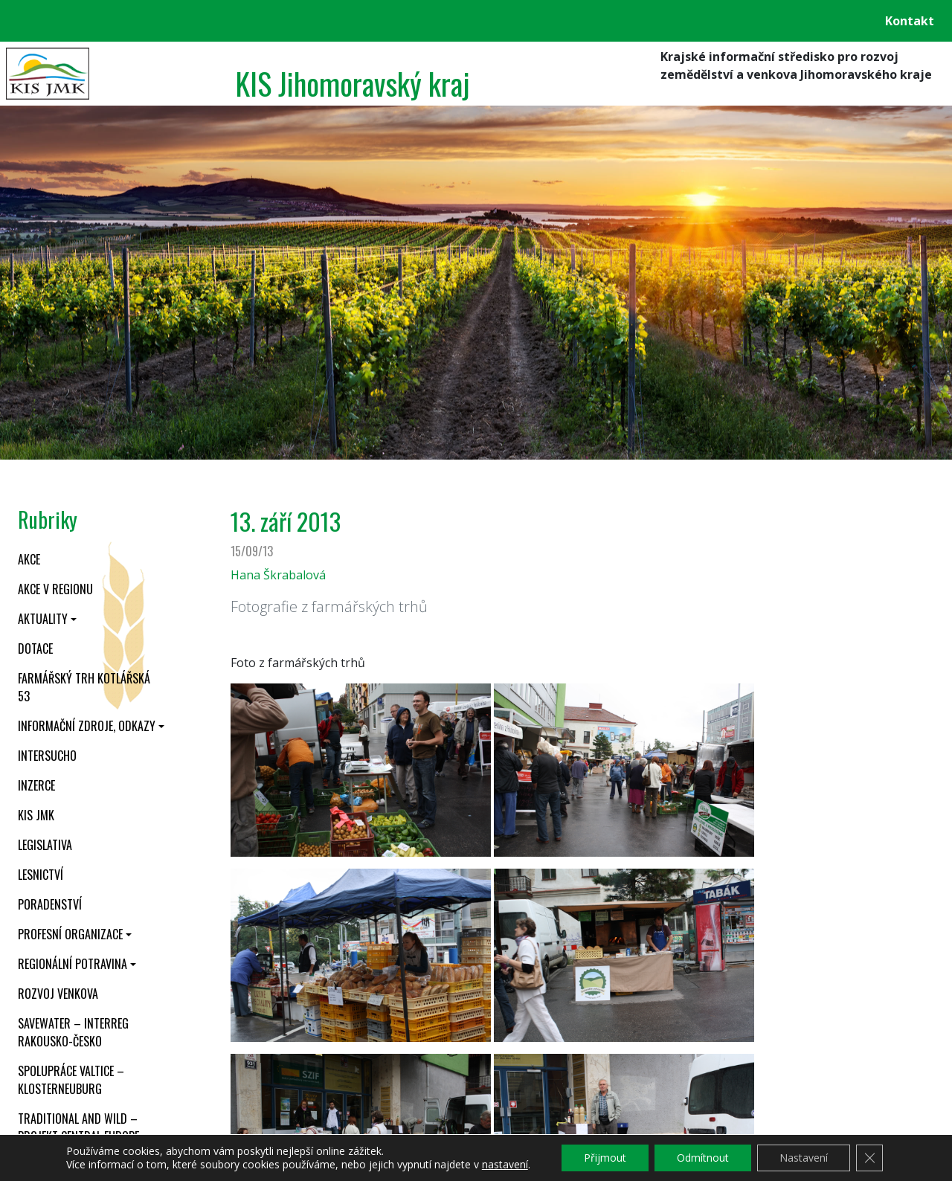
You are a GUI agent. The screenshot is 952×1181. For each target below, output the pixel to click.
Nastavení (803, 1158)
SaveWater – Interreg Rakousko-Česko (73, 1032)
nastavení (505, 1164)
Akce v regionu (55, 589)
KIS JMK (36, 815)
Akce (29, 559)
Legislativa (45, 845)
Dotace (35, 648)
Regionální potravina (72, 964)
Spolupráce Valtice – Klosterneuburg (71, 1080)
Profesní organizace (70, 934)
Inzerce (36, 785)
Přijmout (605, 1158)
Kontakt (909, 21)
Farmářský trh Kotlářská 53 (84, 687)
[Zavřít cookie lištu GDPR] (869, 1158)
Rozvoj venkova (58, 994)
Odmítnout (703, 1158)
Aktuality (43, 619)
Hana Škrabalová (278, 575)
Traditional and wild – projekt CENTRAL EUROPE (78, 1127)
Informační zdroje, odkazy (86, 726)
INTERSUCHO (47, 756)
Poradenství (50, 904)
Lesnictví (40, 875)
